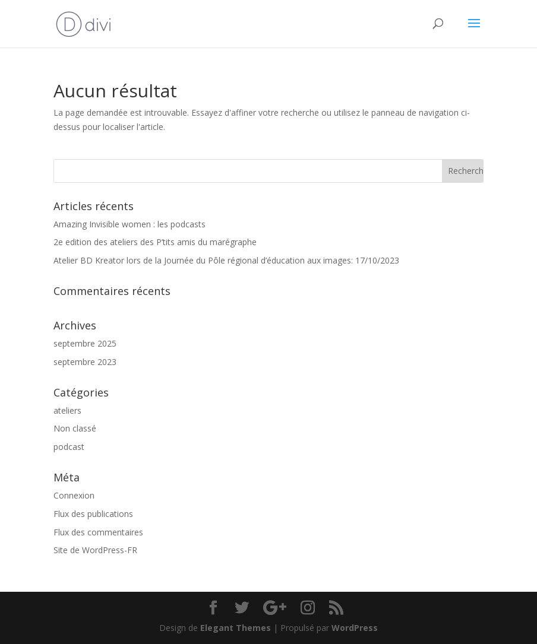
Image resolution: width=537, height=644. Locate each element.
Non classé (74, 428)
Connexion (73, 495)
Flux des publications (93, 513)
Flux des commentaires (98, 532)
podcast (68, 446)
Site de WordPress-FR (95, 550)
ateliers (67, 410)
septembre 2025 (84, 343)
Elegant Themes (235, 627)
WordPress (354, 627)
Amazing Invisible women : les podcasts (129, 224)
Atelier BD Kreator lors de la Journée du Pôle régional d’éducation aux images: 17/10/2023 (226, 260)
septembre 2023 (84, 361)
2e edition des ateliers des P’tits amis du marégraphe (155, 242)
